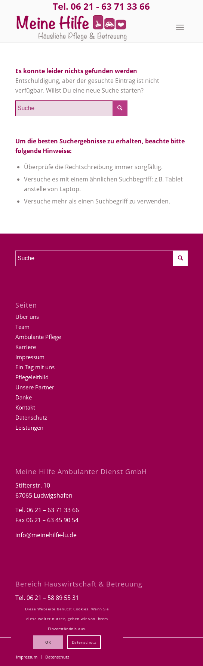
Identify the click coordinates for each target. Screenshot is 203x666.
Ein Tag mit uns (35, 367)
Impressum (29, 357)
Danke (23, 397)
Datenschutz (31, 417)
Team (22, 326)
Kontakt (25, 407)
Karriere (25, 347)
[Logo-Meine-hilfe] (84, 27)
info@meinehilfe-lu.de (46, 535)
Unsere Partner (34, 387)
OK (48, 642)
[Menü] (180, 27)
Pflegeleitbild (32, 377)
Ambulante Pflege (38, 336)
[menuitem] (180, 27)
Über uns (27, 316)
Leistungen (29, 427)
